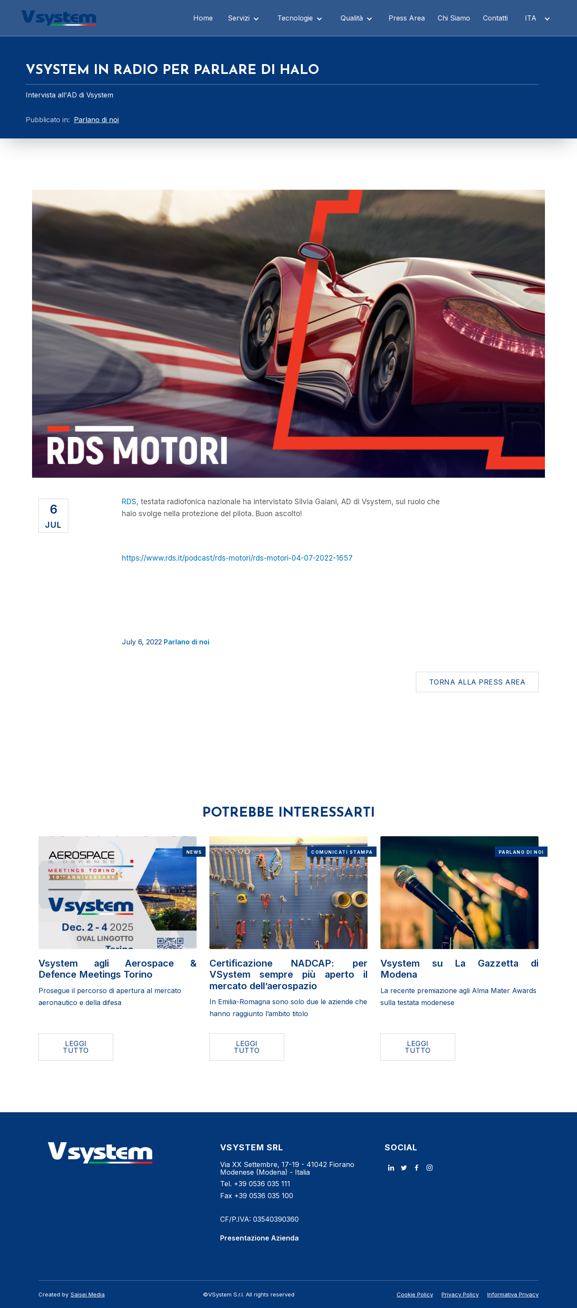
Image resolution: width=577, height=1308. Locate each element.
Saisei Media (88, 1294)
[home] (58, 18)
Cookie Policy (415, 1294)
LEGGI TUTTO (76, 1047)
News (194, 852)
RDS (129, 501)
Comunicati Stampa (342, 852)
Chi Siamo (454, 18)
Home (203, 18)
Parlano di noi (186, 642)
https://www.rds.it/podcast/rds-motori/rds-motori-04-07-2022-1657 (237, 558)
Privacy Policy (460, 1294)
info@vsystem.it (245, 1207)
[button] (244, 18)
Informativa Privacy (513, 1294)
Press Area (407, 18)
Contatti (495, 18)
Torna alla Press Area (477, 682)
